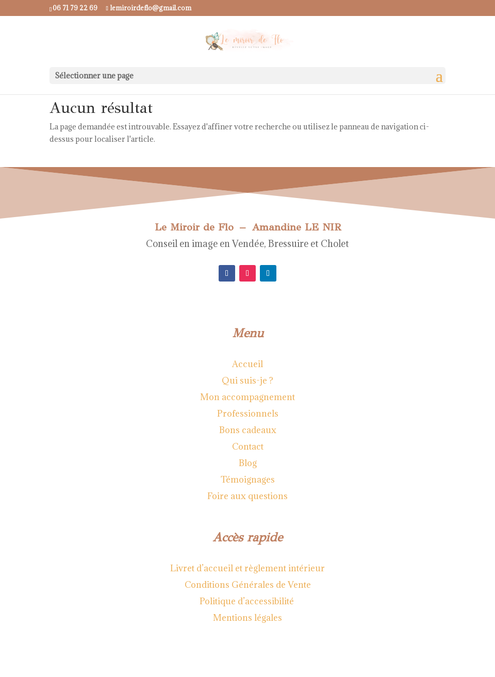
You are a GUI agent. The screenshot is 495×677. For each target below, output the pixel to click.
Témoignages (248, 479)
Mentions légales (247, 617)
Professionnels (247, 413)
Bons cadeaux (247, 430)
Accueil (247, 364)
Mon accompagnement (247, 397)
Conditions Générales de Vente (248, 584)
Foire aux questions (247, 496)
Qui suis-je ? (247, 380)
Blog (248, 463)
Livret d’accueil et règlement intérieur (247, 568)
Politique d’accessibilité (248, 601)
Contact (247, 446)
